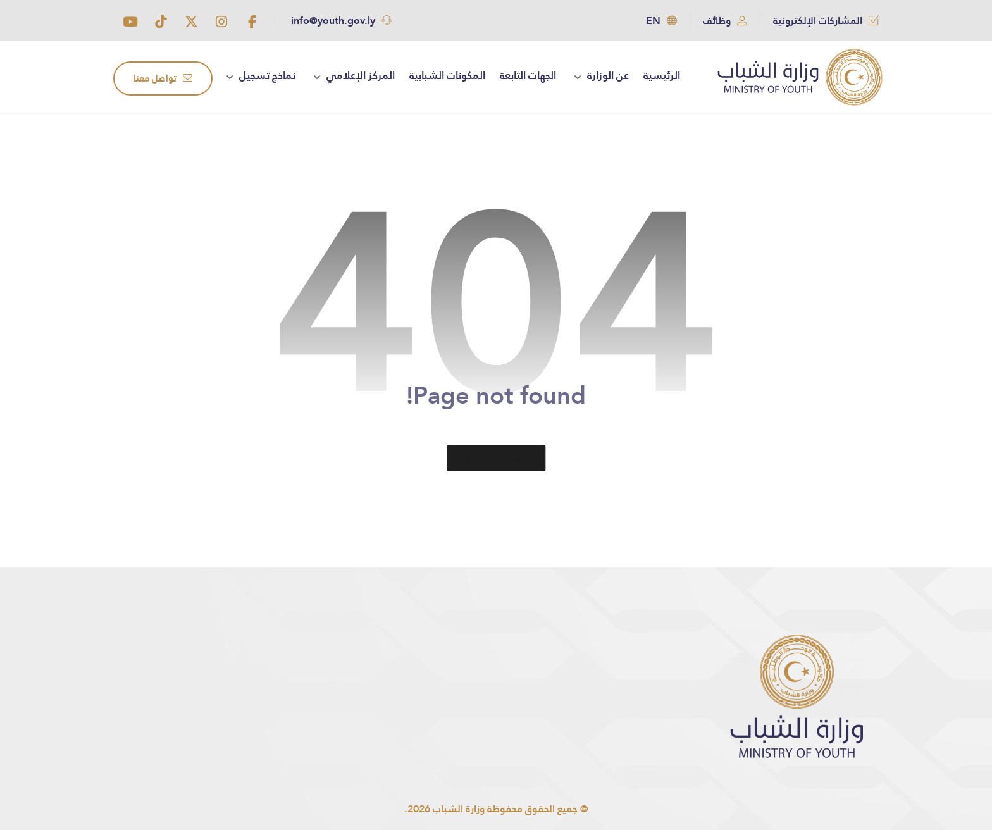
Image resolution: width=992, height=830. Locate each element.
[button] (252, 21)
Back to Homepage (496, 458)
